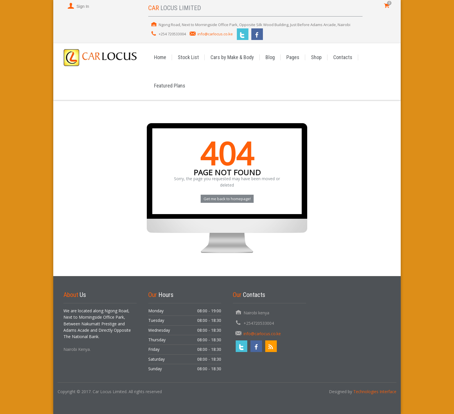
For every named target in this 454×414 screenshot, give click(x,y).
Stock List (188, 57)
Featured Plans (169, 86)
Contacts (342, 57)
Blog (270, 57)
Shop (316, 57)
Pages (292, 57)
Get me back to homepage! (227, 198)
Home (160, 57)
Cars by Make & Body (232, 57)
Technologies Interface (374, 391)
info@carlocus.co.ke (215, 34)
